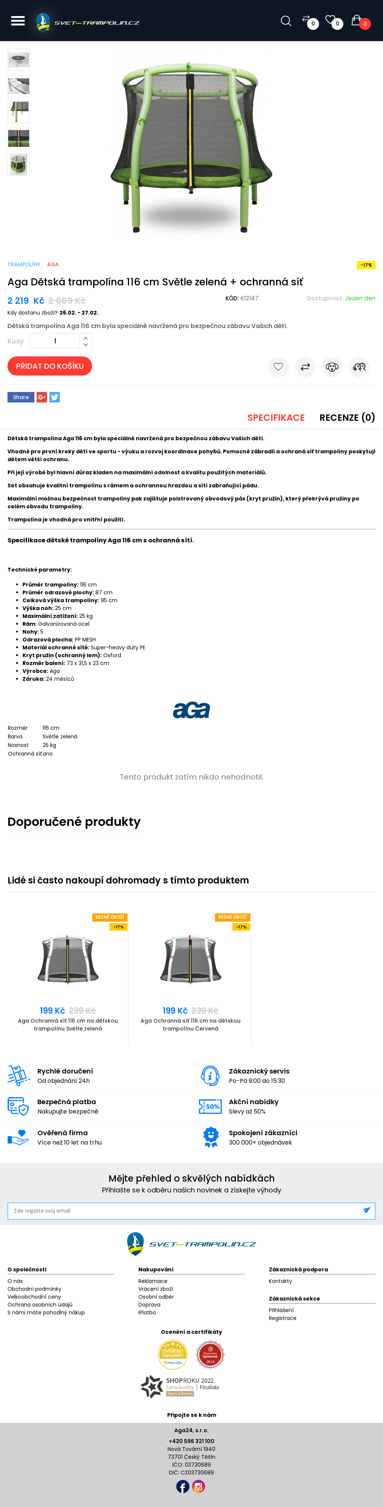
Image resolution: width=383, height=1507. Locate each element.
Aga (53, 264)
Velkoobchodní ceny (34, 1297)
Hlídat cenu (332, 368)
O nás (15, 1281)
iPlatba (147, 1312)
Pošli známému (359, 368)
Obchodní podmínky (34, 1289)
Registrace (283, 1318)
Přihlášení (281, 1310)
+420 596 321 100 (191, 1441)
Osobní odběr (156, 1297)
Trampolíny (23, 264)
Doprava (149, 1304)
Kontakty (280, 1281)
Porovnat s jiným (305, 368)
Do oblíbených (278, 368)
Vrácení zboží (155, 1289)
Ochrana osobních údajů (40, 1304)
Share (21, 397)
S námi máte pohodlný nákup (46, 1312)
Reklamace (153, 1281)
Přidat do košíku (50, 366)
